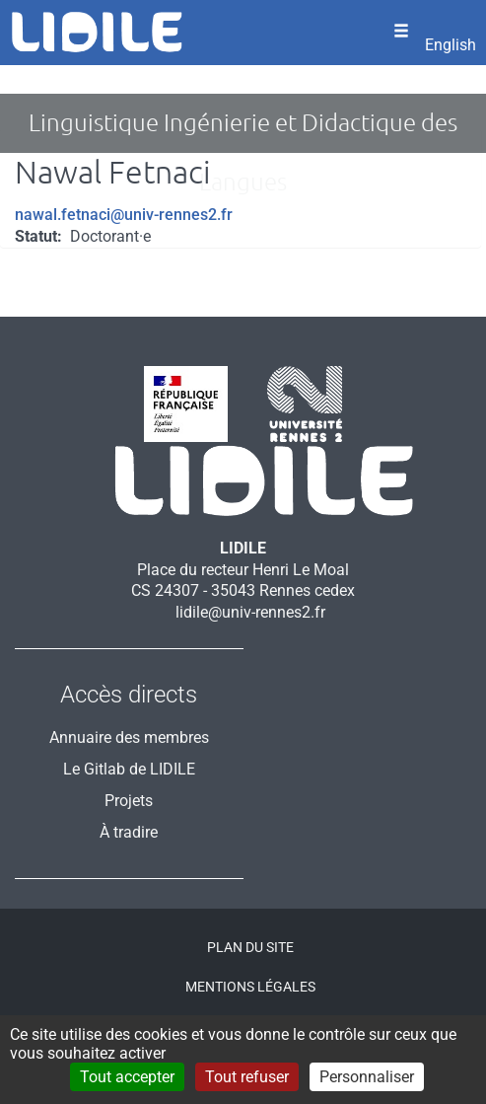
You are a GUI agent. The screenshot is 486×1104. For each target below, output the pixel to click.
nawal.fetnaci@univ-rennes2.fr (124, 214)
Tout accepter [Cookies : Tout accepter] (127, 1076)
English (450, 45)
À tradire (129, 832)
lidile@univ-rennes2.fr (250, 612)
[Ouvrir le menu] (401, 32)
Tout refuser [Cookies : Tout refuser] (247, 1076)
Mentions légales (250, 986)
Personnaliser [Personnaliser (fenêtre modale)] (366, 1076)
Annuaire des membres (129, 737)
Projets (128, 800)
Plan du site (250, 947)
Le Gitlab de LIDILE (129, 769)
